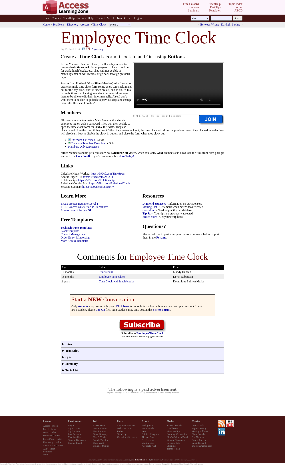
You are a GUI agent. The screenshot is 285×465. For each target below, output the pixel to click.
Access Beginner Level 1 (79, 203)
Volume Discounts (176, 440)
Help (90, 18)
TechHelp (69, 18)
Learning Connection (177, 434)
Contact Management (73, 234)
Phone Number (199, 434)
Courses (56, 18)
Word (45, 432)
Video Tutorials (174, 425)
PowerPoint (48, 438)
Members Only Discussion (83, 146)
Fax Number (198, 437)
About (145, 421)
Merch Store (149, 216)
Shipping (171, 445)
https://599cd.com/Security (98, 186)
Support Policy (199, 428)
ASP (45, 448)
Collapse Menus (101, 445)
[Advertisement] (142, 405)
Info (95, 421)
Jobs (144, 431)
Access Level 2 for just (76, 210)
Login (71, 425)
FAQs (120, 431)
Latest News (99, 425)
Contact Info (198, 425)
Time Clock (99, 24)
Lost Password (75, 434)
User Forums (99, 431)
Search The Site (100, 440)
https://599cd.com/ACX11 (98, 176)
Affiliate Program (150, 434)
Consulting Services (127, 437)
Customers (74, 421)
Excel (46, 429)
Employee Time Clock (112, 276)
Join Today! (126, 156)
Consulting (148, 210)
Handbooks (172, 428)
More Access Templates (74, 240)
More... (46, 454)
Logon (138, 18)
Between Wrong (209, 24)
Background (147, 425)
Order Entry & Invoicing (75, 237)
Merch (111, 18)
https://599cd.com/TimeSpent (108, 173)
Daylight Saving (230, 24)
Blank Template (70, 230)
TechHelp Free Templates (76, 227)
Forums (81, 18)
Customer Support (126, 425)
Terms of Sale (173, 448)
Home (46, 18)
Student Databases (77, 440)
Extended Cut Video (83, 139)
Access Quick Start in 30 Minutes (84, 206)
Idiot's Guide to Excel (177, 437)
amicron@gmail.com (202, 445)
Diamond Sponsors (154, 203)
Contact (100, 18)
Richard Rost (148, 437)
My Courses (74, 431)
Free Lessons (148, 440)
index (55, 425)
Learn (47, 421)
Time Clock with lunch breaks (116, 281)
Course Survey (199, 440)
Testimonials (148, 428)
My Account (74, 428)
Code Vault (83, 156)
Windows (47, 435)
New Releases (100, 428)
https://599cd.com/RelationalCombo (110, 183)
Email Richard (199, 442)
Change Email (75, 442)
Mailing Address (200, 431)
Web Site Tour (124, 428)
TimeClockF (106, 271)
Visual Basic (49, 445)
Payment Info (173, 442)
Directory (72, 24)
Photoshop (48, 442)
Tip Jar (147, 213)
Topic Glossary (100, 434)
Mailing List (149, 206)
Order (171, 421)
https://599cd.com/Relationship (96, 180)
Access (85, 24)
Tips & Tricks (100, 437)
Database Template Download (88, 143)
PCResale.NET (149, 445)
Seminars (47, 451)
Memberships (74, 437)
